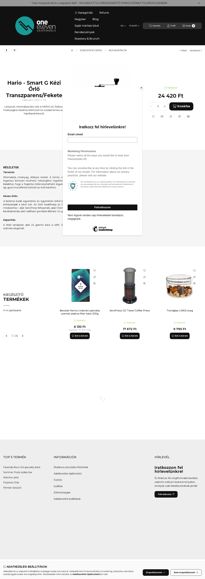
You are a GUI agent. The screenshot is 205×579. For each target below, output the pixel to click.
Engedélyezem (155, 572)
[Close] (141, 87)
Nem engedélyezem (186, 572)
